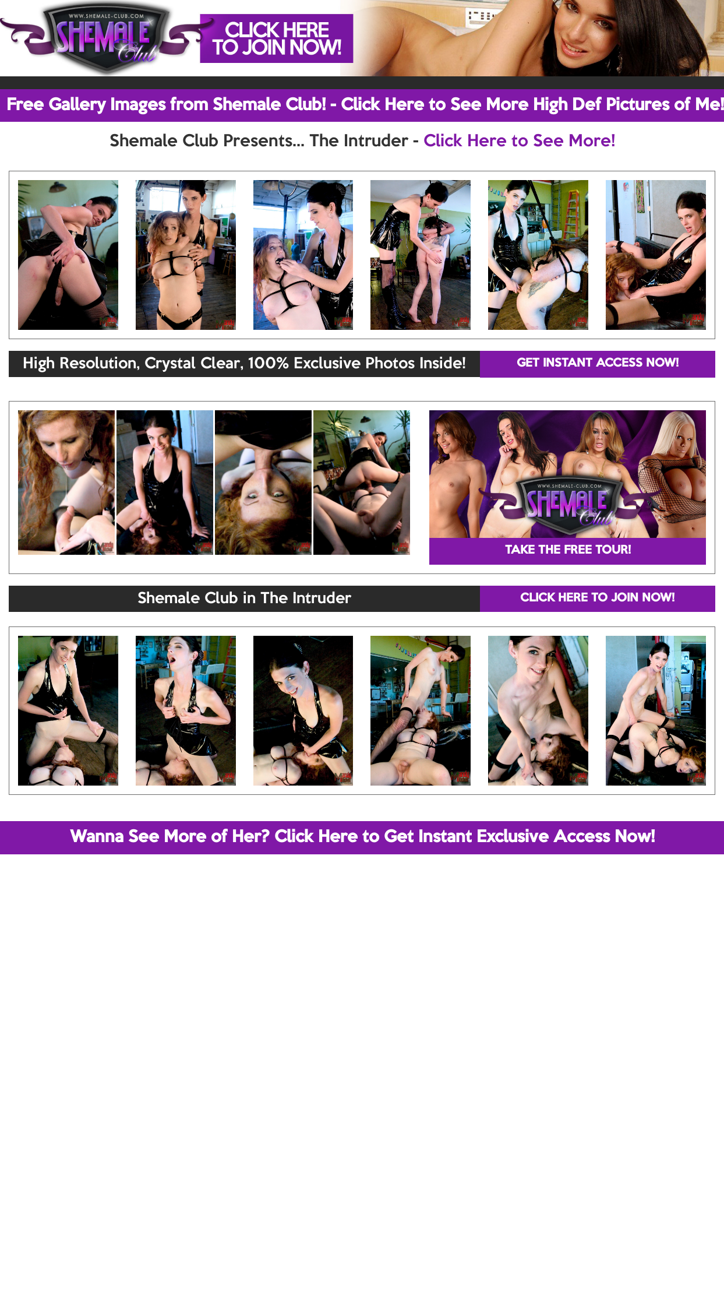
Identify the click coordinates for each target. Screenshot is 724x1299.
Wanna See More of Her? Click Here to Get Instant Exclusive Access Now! (362, 837)
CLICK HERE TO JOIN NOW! (597, 598)
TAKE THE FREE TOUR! (568, 550)
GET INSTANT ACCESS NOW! (598, 363)
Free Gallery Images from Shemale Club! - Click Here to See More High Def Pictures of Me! (365, 105)
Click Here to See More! (519, 141)
